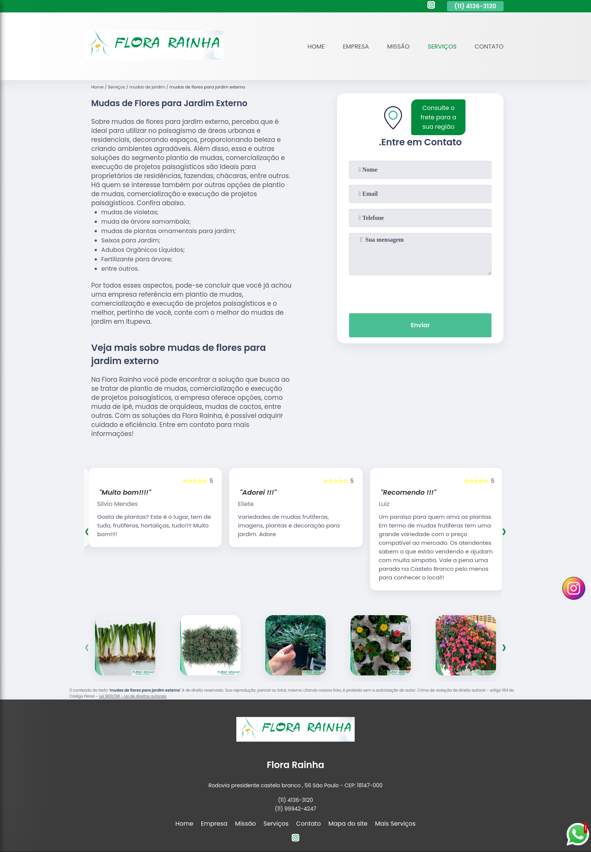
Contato (489, 46)
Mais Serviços (395, 823)
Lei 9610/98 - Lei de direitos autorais (132, 696)
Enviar (420, 325)
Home (316, 46)
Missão (398, 46)
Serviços (442, 46)
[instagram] (431, 6)
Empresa (356, 46)
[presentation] (420, 292)
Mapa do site (347, 823)
